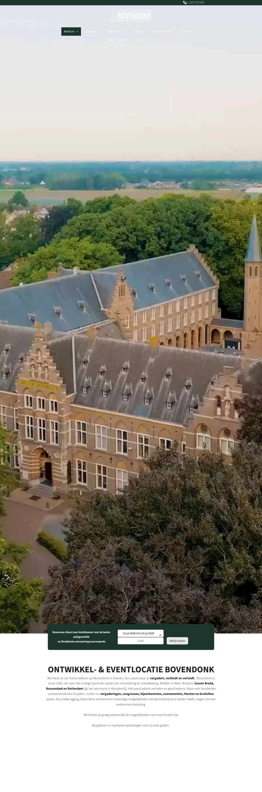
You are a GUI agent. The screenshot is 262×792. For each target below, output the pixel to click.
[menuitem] (72, 31)
